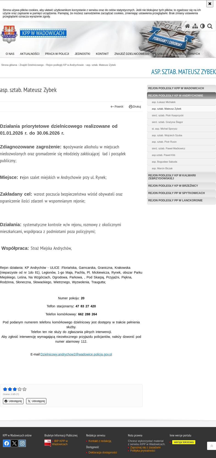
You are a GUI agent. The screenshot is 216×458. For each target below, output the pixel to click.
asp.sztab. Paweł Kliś (163, 155)
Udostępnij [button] (13, 401)
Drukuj (135, 106)
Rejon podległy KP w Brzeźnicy (173, 185)
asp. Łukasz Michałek (163, 102)
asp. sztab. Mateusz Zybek (101, 65)
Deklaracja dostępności (103, 452)
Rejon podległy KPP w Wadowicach (176, 88)
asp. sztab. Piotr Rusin (164, 141)
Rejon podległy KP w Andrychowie (65, 65)
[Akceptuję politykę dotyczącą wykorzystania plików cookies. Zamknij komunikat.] (209, 3)
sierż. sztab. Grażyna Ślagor (167, 122)
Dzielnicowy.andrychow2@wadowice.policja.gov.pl (76, 354)
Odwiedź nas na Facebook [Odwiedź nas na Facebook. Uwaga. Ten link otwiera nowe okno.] (6, 443)
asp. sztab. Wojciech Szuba (167, 135)
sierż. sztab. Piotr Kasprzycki (167, 115)
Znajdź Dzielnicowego (32, 65)
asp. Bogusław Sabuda (164, 161)
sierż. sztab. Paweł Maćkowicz (168, 148)
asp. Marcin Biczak (162, 168)
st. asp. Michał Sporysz (164, 128)
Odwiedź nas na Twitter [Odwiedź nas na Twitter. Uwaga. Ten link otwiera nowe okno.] (14, 443)
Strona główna (9, 65)
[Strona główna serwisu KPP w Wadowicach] (187, 26)
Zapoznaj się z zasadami (145, 447)
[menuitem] (10, 53)
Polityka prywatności (142, 450)
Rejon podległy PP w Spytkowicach (176, 193)
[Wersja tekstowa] (202, 26)
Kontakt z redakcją (100, 441)
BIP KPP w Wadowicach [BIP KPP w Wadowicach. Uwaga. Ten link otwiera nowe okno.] (60, 442)
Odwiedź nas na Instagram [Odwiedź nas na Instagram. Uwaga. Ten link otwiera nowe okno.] (22, 443)
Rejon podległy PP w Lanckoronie (175, 200)
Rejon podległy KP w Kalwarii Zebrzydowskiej (172, 177)
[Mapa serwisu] (195, 26)
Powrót (117, 106)
